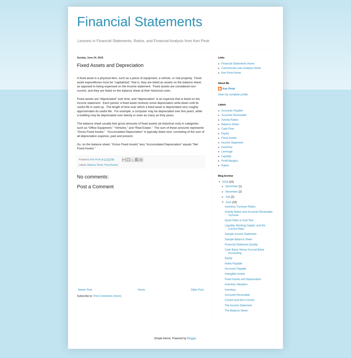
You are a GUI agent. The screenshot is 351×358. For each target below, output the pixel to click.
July (228, 196)
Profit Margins (229, 160)
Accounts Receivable (233, 115)
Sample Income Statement (240, 234)
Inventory (226, 147)
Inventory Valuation (236, 284)
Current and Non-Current (240, 300)
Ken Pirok (229, 88)
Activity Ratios (229, 119)
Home (141, 289)
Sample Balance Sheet (238, 239)
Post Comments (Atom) (107, 296)
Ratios (225, 165)
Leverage (227, 151)
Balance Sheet (95, 164)
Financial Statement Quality (241, 244)
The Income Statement (238, 305)
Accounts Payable (232, 110)
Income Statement (232, 142)
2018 (225, 181)
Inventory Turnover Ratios (240, 206)
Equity (225, 133)
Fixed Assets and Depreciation (243, 279)
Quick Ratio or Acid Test (239, 220)
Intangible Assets (235, 273)
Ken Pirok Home (231, 72)
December (232, 186)
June (228, 202)
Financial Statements (139, 21)
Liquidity (226, 156)
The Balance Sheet (236, 310)
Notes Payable (233, 263)
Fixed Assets (111, 164)
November (232, 191)
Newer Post (85, 289)
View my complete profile (233, 94)
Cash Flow (227, 128)
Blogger (191, 338)
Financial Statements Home (237, 63)
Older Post (197, 289)
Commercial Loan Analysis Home (241, 68)
